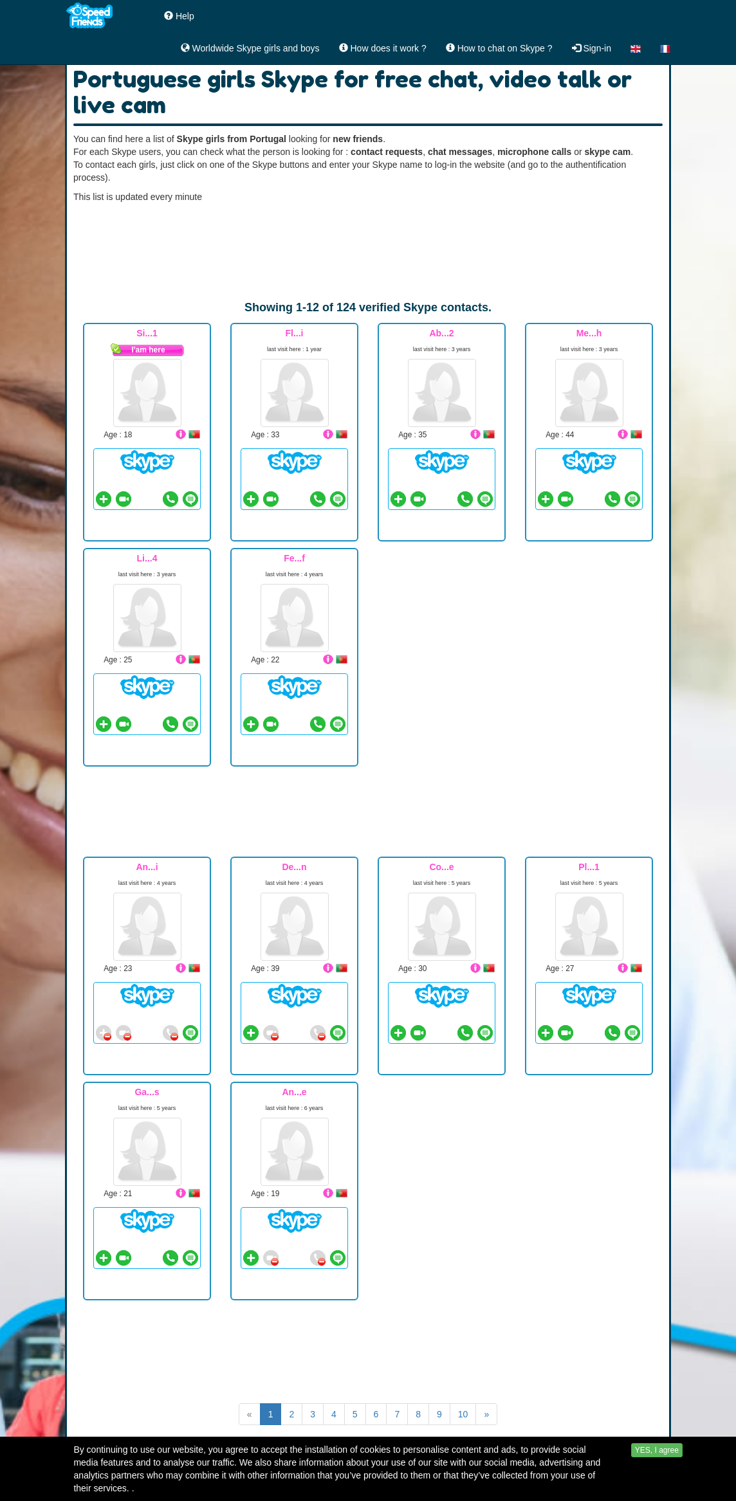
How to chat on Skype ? (499, 48)
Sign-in (591, 48)
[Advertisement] (368, 251)
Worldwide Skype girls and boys (250, 48)
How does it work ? (383, 48)
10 (463, 1414)
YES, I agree (657, 1469)
